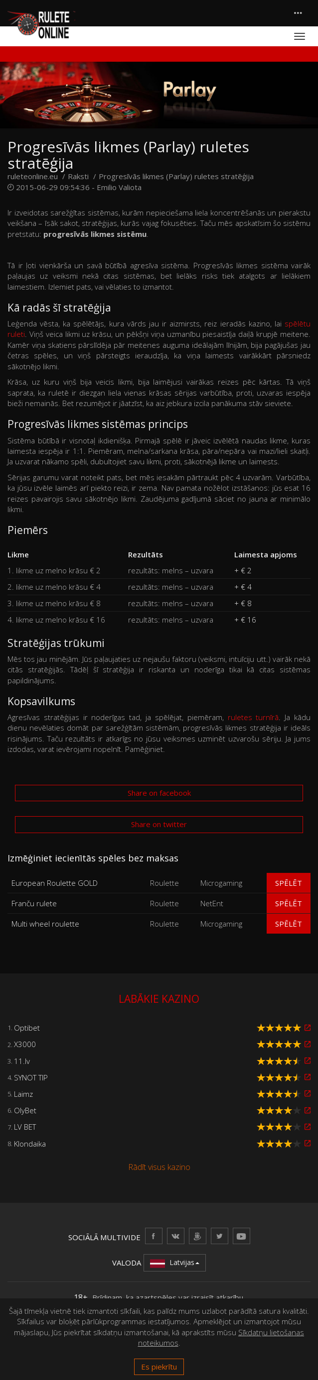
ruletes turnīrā (253, 717)
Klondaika (30, 1144)
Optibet (27, 1028)
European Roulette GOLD (54, 883)
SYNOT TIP (31, 1077)
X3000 (25, 1044)
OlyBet (25, 1110)
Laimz (23, 1094)
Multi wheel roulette (45, 924)
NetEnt (211, 903)
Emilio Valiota (119, 187)
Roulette (164, 883)
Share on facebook (159, 793)
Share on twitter (159, 824)
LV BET (25, 1127)
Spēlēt (288, 883)
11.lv (22, 1061)
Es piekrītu (159, 1367)
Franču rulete (34, 903)
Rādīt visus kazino (159, 1167)
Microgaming (221, 883)
